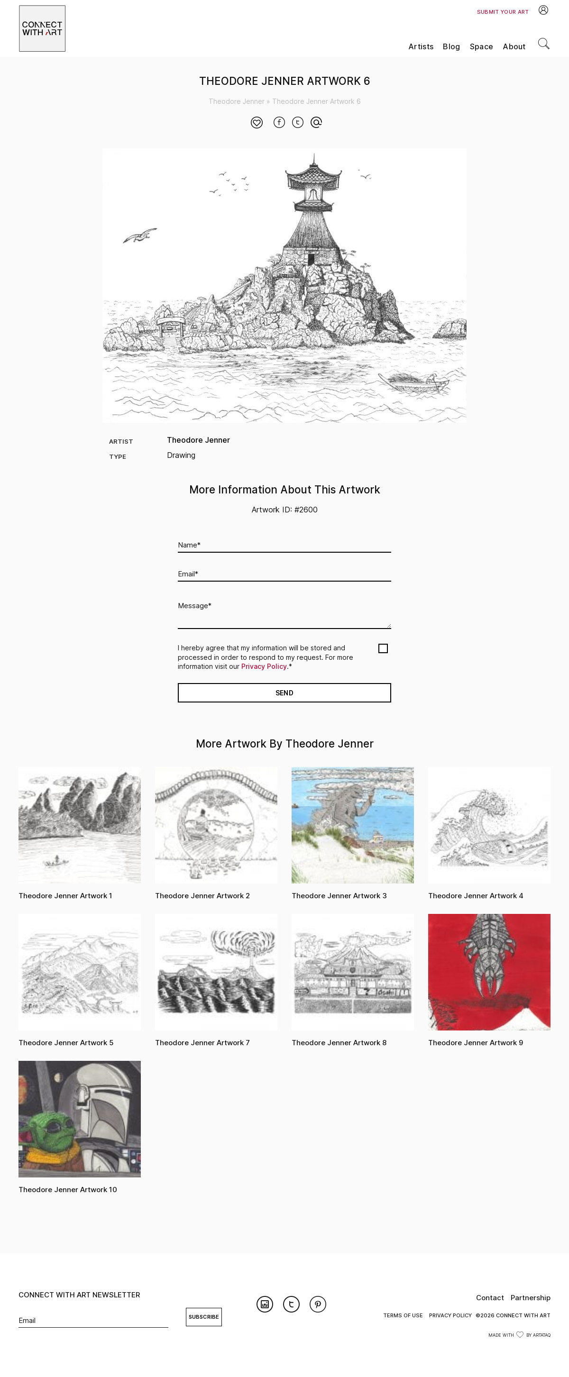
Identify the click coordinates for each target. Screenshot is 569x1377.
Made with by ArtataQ (519, 1335)
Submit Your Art (503, 12)
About (514, 46)
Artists (420, 46)
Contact (490, 1297)
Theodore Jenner (237, 101)
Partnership (531, 1297)
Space (482, 46)
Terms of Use (403, 1315)
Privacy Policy (264, 666)
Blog (451, 46)
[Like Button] (257, 123)
